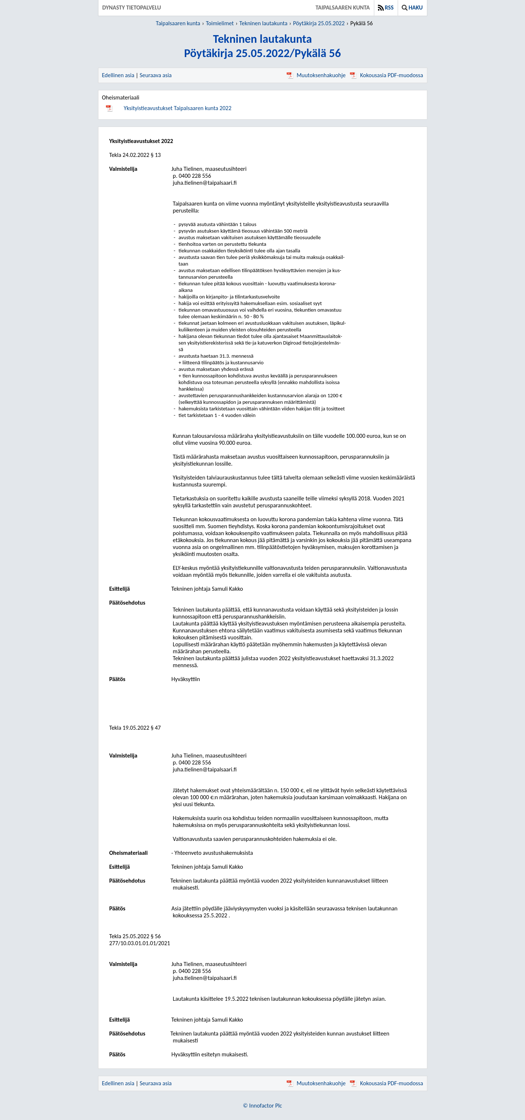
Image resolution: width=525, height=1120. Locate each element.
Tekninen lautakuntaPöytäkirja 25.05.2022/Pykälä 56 (262, 46)
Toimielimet (220, 23)
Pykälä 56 (361, 23)
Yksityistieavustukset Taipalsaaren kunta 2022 (177, 108)
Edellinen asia (118, 75)
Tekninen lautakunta (263, 23)
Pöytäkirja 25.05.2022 (319, 23)
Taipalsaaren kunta (343, 7)
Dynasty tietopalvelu (131, 7)
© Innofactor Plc (262, 1105)
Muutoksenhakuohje (316, 75)
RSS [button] (386, 7)
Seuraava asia (156, 75)
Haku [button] (412, 7)
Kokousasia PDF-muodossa (386, 75)
